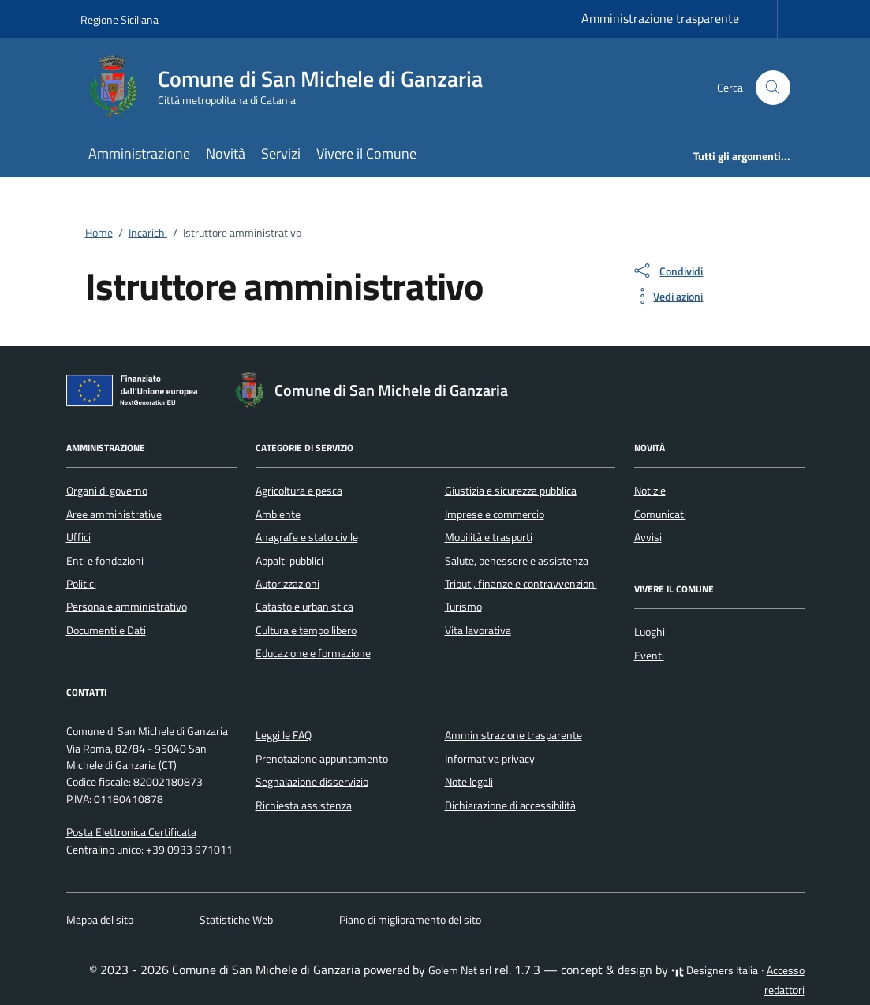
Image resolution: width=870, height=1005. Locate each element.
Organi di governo (106, 490)
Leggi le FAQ (284, 735)
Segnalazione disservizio (312, 781)
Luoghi (649, 632)
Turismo (463, 606)
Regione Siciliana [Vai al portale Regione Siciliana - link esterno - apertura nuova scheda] (119, 19)
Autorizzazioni (287, 583)
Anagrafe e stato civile (307, 537)
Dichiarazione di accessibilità (510, 805)
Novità (225, 153)
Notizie (650, 490)
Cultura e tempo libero (306, 630)
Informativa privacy (490, 759)
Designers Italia (714, 970)
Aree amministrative (114, 514)
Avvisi (648, 537)
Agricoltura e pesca (299, 490)
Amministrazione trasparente (660, 18)
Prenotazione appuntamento (322, 759)
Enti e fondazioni (105, 561)
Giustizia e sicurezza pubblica (511, 490)
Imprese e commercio (494, 514)
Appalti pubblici (289, 561)
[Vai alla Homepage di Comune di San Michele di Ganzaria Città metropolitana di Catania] (291, 87)
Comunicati (660, 514)
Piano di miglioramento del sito (410, 919)
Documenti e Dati (106, 630)
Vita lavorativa (478, 630)
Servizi (281, 153)
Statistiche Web (236, 919)
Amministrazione (139, 153)
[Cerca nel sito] (773, 88)
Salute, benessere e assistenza (516, 561)
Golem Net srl (459, 970)
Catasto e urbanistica (304, 606)
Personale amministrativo (126, 606)
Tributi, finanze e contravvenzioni (521, 583)
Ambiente (278, 514)
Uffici (78, 537)
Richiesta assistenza (304, 805)
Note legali (469, 781)
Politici (81, 583)
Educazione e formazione (313, 653)
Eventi (649, 655)
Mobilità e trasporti (488, 537)
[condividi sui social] (667, 270)
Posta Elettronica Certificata (131, 832)
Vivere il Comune (366, 153)
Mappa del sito (99, 919)
